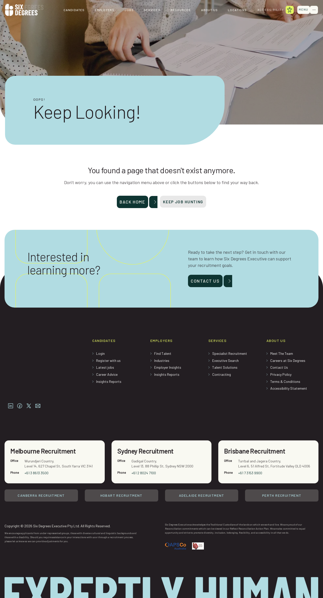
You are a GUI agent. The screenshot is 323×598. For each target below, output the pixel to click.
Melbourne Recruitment (45, 435)
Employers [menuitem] (101, 10)
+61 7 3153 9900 (250, 457)
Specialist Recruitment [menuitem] (229, 355)
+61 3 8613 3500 (37, 457)
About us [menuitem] (206, 10)
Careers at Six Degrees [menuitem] (287, 362)
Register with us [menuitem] (108, 362)
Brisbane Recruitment (256, 435)
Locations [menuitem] (234, 10)
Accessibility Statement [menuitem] (288, 390)
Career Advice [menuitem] (107, 376)
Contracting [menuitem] (221, 376)
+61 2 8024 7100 (144, 457)
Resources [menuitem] (177, 10)
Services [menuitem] (149, 10)
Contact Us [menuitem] (279, 369)
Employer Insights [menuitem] (167, 369)
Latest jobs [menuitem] (105, 369)
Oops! (39, 99)
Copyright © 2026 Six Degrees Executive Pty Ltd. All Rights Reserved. (58, 509)
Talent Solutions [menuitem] (224, 369)
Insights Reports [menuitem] (108, 383)
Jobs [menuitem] (125, 10)
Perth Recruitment (282, 480)
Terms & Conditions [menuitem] (285, 383)
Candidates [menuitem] (70, 10)
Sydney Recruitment (148, 435)
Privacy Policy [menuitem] (280, 376)
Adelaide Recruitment (201, 480)
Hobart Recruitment (121, 480)
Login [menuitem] (100, 355)
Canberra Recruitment (41, 480)
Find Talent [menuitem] (162, 355)
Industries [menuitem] (161, 362)
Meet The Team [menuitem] (281, 355)
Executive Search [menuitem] (225, 362)
